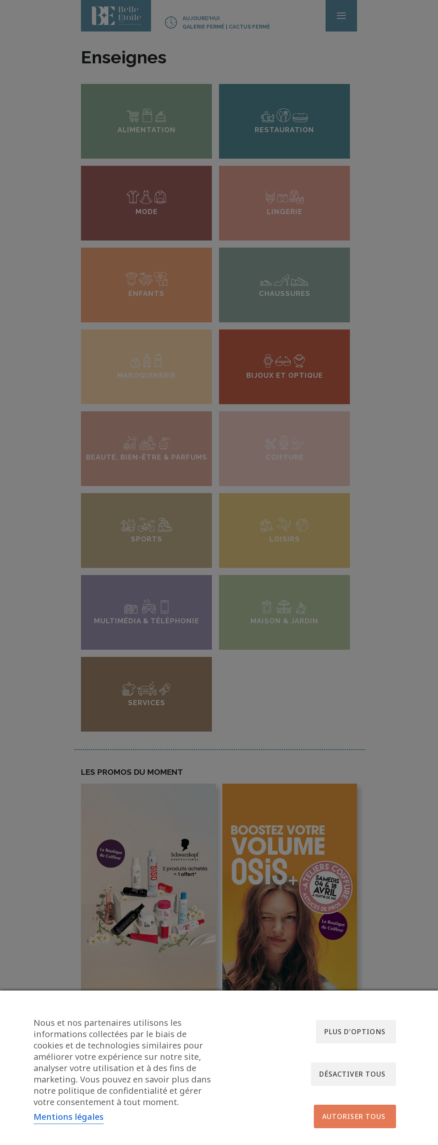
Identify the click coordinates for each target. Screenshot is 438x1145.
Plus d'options (355, 1031)
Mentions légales (69, 1116)
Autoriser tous (354, 1116)
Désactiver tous (352, 1074)
